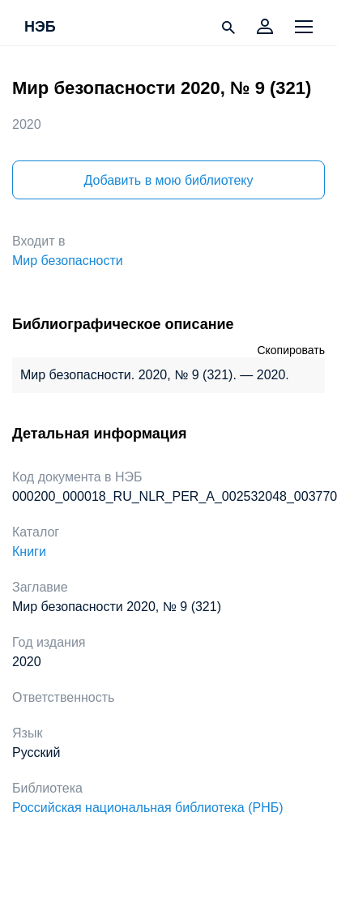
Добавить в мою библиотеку (168, 180)
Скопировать (291, 350)
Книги (29, 551)
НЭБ (40, 27)
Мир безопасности (67, 260)
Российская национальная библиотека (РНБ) (148, 807)
